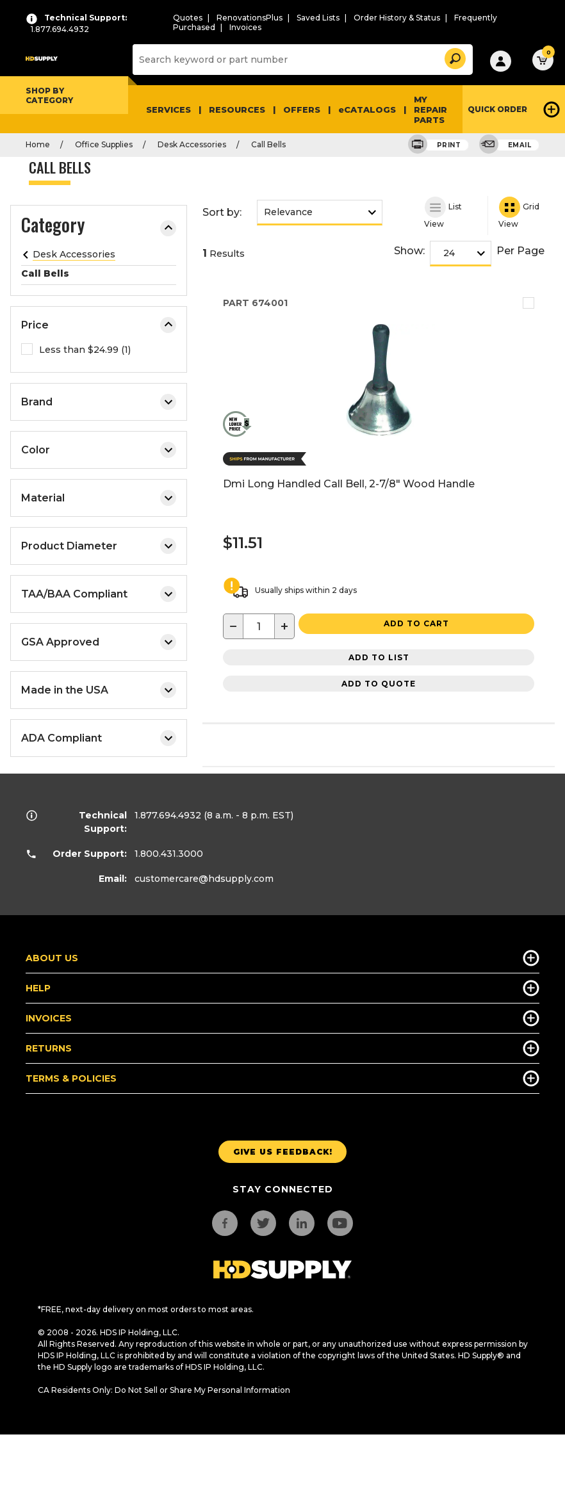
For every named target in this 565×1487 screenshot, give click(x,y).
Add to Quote (378, 683)
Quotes (187, 17)
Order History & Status (397, 17)
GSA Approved (98, 642)
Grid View (518, 212)
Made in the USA (98, 690)
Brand (98, 402)
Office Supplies (104, 144)
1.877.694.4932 (168, 815)
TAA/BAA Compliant (98, 594)
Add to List (378, 657)
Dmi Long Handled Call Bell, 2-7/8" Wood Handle (349, 484)
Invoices (245, 27)
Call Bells (268, 144)
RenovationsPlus (249, 17)
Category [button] (53, 227)
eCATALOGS (367, 109)
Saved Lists (318, 17)
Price (98, 325)
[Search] (301, 59)
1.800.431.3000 (169, 853)
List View (443, 212)
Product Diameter (98, 546)
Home (38, 144)
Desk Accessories (192, 144)
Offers (301, 109)
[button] (454, 56)
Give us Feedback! (282, 1152)
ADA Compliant (98, 738)
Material (98, 498)
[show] (464, 253)
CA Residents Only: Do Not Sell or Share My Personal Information (164, 1390)
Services (168, 109)
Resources (237, 109)
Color (98, 450)
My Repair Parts (430, 109)
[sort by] (320, 212)
